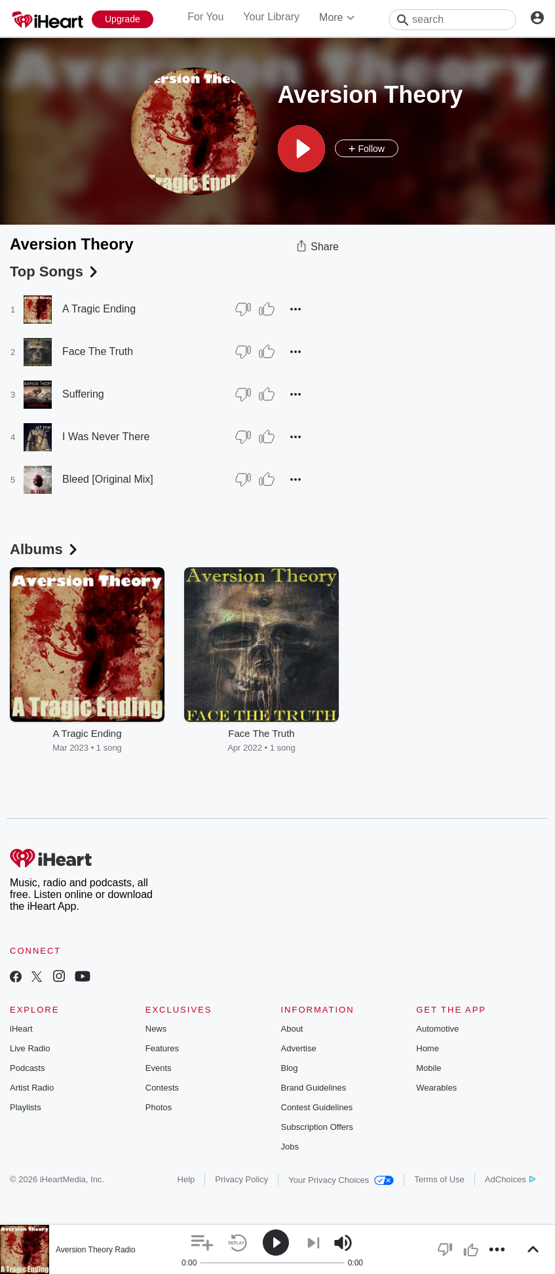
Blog (289, 1068)
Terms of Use (439, 1179)
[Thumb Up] (266, 309)
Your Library (271, 16)
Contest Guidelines (317, 1107)
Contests (162, 1088)
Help (186, 1179)
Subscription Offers (317, 1127)
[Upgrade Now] (122, 19)
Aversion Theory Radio (96, 1249)
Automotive (437, 1029)
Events (158, 1068)
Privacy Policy (241, 1179)
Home (427, 1048)
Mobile (428, 1068)
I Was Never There (105, 436)
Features (162, 1048)
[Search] (452, 19)
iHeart (21, 1029)
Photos (158, 1107)
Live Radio (30, 1048)
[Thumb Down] (243, 309)
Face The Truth (97, 351)
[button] (301, 148)
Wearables (436, 1088)
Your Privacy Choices (341, 1180)
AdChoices (510, 1179)
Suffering (83, 394)
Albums (45, 549)
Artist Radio (32, 1088)
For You (205, 16)
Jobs (290, 1147)
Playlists (25, 1107)
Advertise (298, 1048)
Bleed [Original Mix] (107, 479)
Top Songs (55, 271)
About (292, 1029)
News (156, 1029)
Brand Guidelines (314, 1088)
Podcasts (27, 1068)
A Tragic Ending (99, 308)
